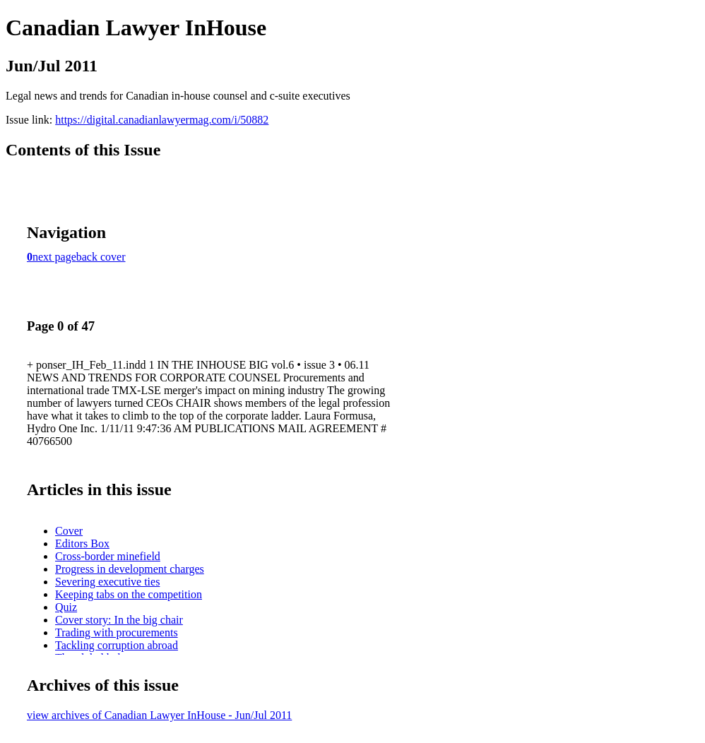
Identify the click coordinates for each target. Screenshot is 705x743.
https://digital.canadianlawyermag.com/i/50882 (161, 120)
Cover (69, 531)
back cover (101, 257)
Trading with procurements (116, 632)
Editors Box (82, 543)
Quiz (66, 607)
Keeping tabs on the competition (128, 594)
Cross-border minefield (107, 556)
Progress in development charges (129, 569)
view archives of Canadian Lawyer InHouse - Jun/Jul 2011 (159, 715)
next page (54, 257)
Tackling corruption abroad (116, 645)
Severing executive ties (107, 582)
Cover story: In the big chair (119, 620)
